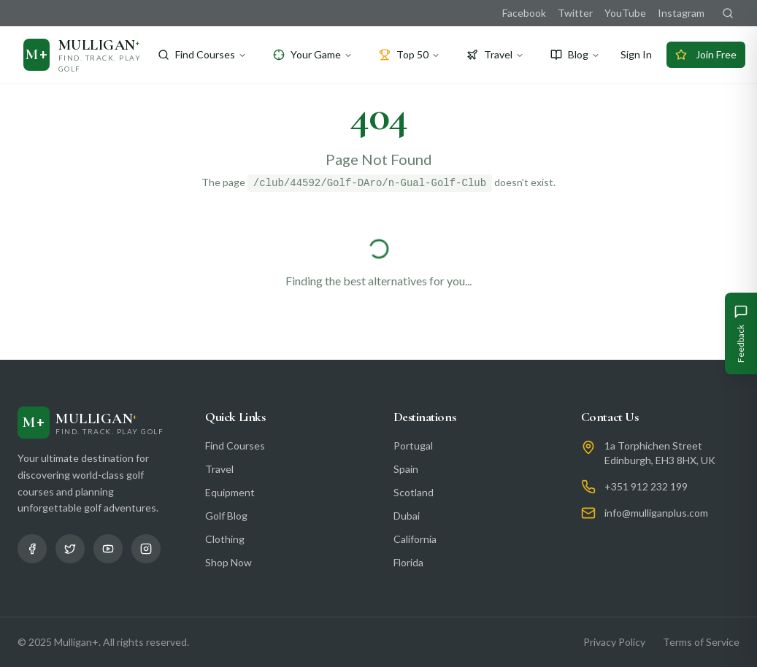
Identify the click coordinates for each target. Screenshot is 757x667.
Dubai (406, 515)
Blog (575, 54)
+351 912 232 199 (646, 486)
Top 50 (409, 54)
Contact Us (610, 417)
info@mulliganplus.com (656, 512)
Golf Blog (226, 515)
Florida (408, 562)
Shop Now (228, 562)
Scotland (413, 492)
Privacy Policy (614, 642)
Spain (405, 469)
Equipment (230, 492)
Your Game (313, 54)
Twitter (575, 13)
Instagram (681, 13)
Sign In (636, 54)
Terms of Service (701, 642)
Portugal (413, 445)
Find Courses (202, 54)
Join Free (706, 54)
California (415, 539)
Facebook (524, 13)
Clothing (225, 539)
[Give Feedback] (741, 333)
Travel (495, 54)
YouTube (625, 13)
